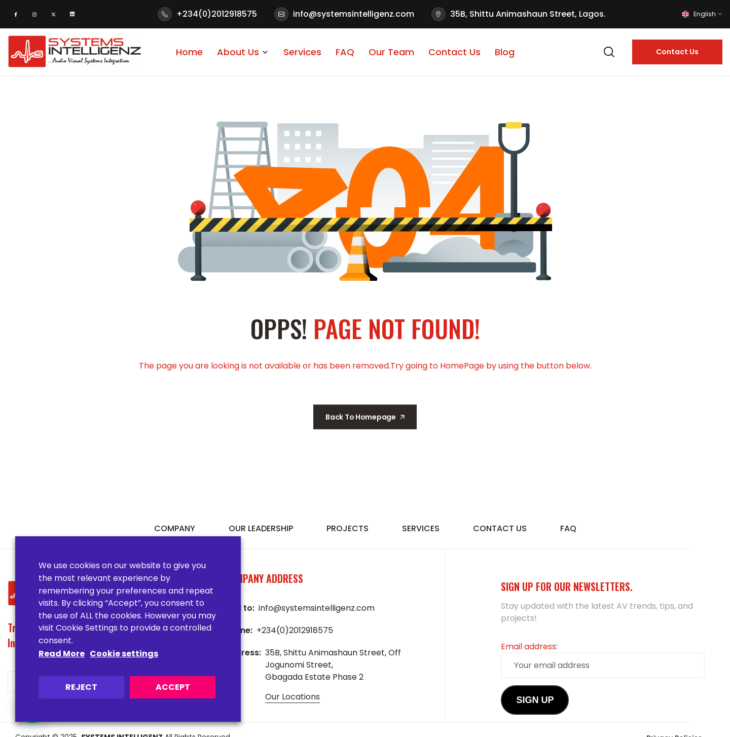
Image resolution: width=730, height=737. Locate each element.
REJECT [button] (81, 687)
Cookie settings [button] (124, 653)
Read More (62, 653)
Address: (243, 652)
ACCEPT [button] (173, 687)
